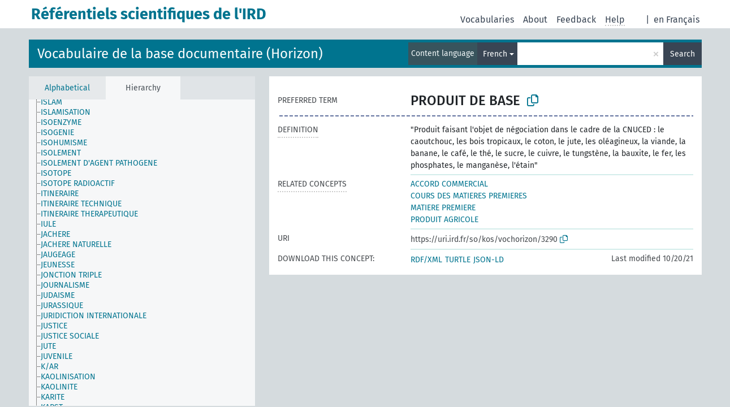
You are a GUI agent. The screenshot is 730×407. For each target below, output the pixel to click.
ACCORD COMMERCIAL (449, 184)
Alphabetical (67, 88)
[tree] (142, 252)
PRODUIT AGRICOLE (444, 219)
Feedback (576, 19)
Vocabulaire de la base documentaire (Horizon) (180, 54)
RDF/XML (426, 260)
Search (682, 54)
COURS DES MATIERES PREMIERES (469, 196)
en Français (676, 19)
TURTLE (457, 260)
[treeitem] (66, 109)
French (495, 54)
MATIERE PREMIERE (443, 208)
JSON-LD (488, 260)
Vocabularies (487, 19)
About (535, 19)
